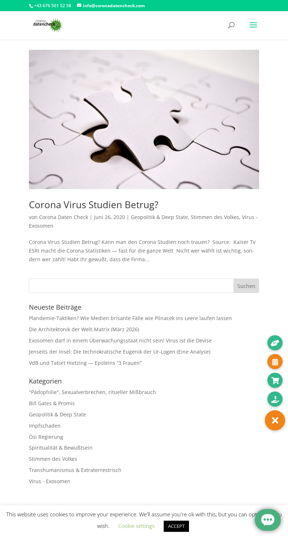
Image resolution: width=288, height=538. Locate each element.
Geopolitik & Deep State (159, 217)
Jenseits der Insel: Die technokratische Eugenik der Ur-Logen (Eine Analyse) (119, 351)
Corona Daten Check (63, 217)
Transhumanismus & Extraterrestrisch (75, 470)
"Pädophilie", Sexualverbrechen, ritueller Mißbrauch (92, 392)
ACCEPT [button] (176, 526)
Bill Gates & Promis (52, 403)
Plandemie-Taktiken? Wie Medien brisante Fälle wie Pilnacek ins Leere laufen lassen (130, 318)
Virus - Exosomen (49, 481)
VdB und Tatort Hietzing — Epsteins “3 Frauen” (85, 362)
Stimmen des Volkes (215, 217)
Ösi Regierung (46, 436)
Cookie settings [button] (136, 525)
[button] (275, 420)
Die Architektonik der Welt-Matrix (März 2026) (84, 329)
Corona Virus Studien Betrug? (93, 204)
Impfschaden (45, 425)
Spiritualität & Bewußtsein (61, 447)
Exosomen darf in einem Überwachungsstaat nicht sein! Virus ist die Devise (120, 340)
